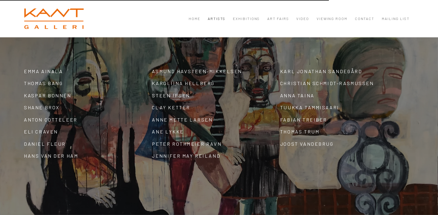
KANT (54, 18)
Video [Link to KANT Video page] (302, 18)
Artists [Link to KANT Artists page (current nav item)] (216, 18)
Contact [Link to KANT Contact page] (364, 18)
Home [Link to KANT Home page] (194, 18)
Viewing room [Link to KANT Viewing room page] (332, 18)
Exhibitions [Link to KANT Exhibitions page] (246, 18)
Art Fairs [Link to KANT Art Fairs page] (278, 18)
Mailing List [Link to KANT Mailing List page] (396, 18)
